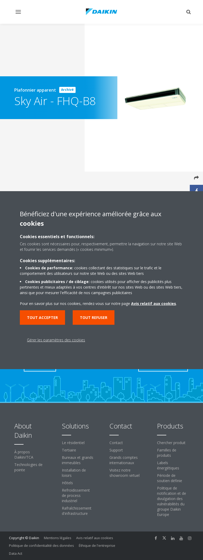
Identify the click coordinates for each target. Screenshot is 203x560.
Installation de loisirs (74, 473)
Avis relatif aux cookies (94, 537)
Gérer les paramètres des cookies (56, 339)
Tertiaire (69, 450)
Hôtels (67, 482)
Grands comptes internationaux (123, 460)
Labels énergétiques (168, 465)
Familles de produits (166, 453)
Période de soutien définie (169, 478)
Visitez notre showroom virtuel (124, 473)
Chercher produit (171, 442)
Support (116, 450)
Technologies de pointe (28, 467)
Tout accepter (42, 317)
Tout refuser (93, 317)
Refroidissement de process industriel (76, 495)
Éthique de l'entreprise (97, 545)
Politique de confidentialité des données (41, 545)
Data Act (15, 553)
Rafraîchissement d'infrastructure (76, 511)
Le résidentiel (73, 442)
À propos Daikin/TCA (23, 454)
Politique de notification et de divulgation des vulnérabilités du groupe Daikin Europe (171, 501)
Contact (116, 442)
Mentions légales (57, 537)
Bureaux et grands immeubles (77, 460)
